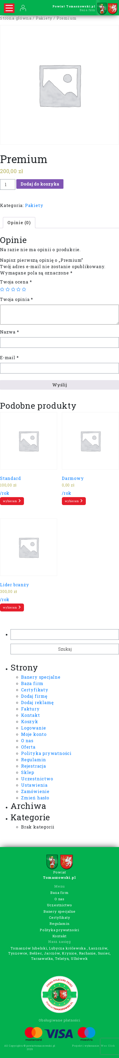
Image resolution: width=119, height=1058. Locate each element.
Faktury (30, 709)
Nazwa (9, 332)
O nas (27, 740)
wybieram (12, 501)
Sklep (27, 772)
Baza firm (32, 683)
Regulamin (33, 759)
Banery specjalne (41, 677)
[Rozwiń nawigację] (9, 8)
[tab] (19, 222)
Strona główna (15, 18)
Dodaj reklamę (37, 702)
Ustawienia (34, 785)
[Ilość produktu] (7, 184)
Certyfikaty (34, 689)
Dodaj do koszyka (40, 184)
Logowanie (33, 728)
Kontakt (30, 715)
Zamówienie (35, 791)
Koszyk (29, 721)
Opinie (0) (19, 222)
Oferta (28, 747)
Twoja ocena (16, 282)
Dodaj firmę (34, 696)
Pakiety (44, 18)
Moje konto (34, 734)
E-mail (9, 357)
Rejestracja (33, 766)
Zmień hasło (35, 797)
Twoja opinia (16, 299)
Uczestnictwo (37, 778)
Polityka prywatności (46, 753)
